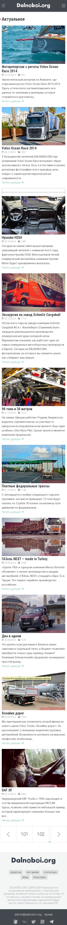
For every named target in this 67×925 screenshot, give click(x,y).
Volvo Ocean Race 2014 (19, 148)
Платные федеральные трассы (25, 486)
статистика (50, 872)
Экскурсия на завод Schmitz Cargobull (31, 315)
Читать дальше (13, 101)
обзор (25, 877)
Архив (48, 914)
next (58, 834)
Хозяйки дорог (13, 713)
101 (24, 834)
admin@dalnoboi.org (28, 914)
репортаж (16, 872)
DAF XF (7, 790)
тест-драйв (33, 872)
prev (8, 834)
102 (40, 834)
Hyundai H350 (12, 237)
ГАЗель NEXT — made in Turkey (25, 559)
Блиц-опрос (40, 877)
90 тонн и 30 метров (17, 409)
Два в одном (11, 636)
